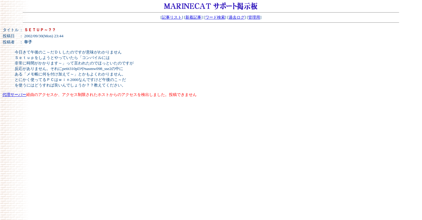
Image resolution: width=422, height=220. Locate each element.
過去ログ (237, 17)
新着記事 (193, 17)
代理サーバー (14, 94)
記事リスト (172, 17)
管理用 (254, 17)
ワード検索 (215, 17)
